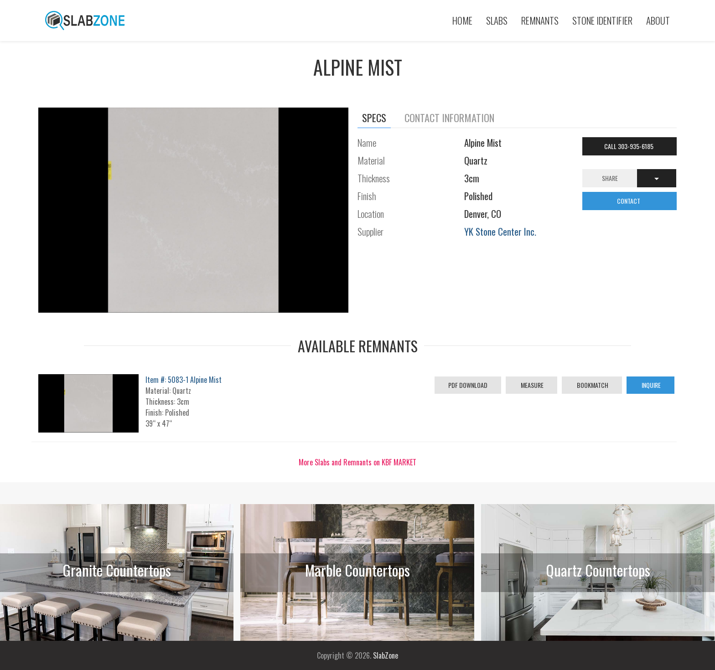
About (658, 20)
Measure (531, 385)
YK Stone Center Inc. (500, 231)
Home (462, 20)
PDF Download (467, 385)
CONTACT (629, 201)
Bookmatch (591, 385)
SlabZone (385, 655)
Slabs (497, 20)
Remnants (540, 20)
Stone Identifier (602, 20)
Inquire (650, 385)
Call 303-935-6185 (629, 146)
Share (610, 178)
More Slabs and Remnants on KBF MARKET (357, 462)
